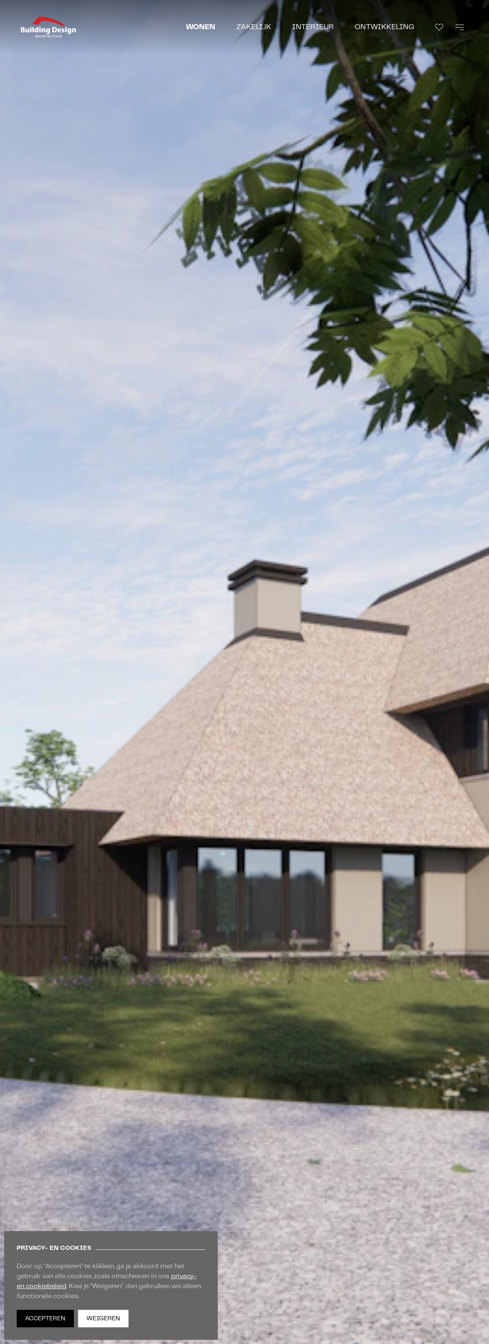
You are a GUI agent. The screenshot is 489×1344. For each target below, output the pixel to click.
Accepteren (45, 1319)
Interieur (313, 27)
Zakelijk (253, 27)
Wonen (200, 27)
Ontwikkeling (384, 27)
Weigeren (103, 1319)
